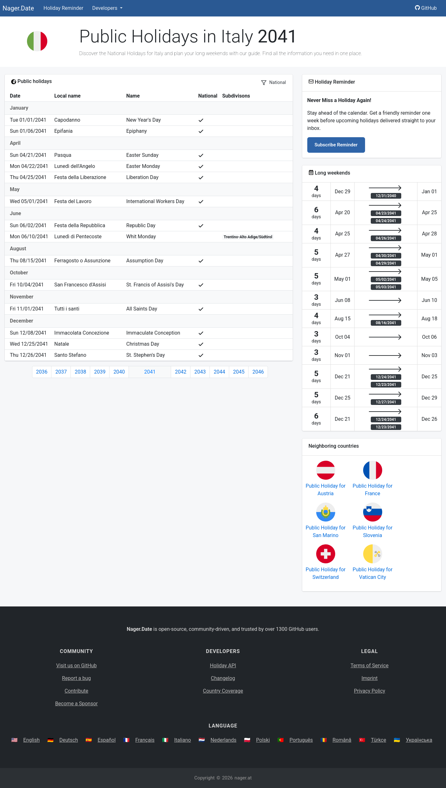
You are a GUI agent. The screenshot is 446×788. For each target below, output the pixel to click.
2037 (61, 372)
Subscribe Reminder (336, 145)
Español (106, 740)
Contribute (76, 691)
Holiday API (223, 666)
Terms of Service (369, 666)
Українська (419, 740)
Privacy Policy (369, 691)
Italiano (182, 740)
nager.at (243, 778)
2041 (150, 372)
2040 (119, 372)
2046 (258, 372)
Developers (105, 8)
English (31, 740)
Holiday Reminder (63, 8)
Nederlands (223, 740)
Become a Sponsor (76, 704)
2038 (80, 372)
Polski (263, 740)
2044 (219, 372)
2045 (238, 372)
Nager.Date (18, 8)
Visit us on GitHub (76, 666)
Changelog (223, 678)
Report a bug (76, 678)
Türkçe (378, 740)
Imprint (370, 678)
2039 (99, 372)
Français (145, 740)
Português (301, 740)
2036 (42, 372)
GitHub (426, 8)
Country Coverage (223, 691)
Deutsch (68, 740)
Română (341, 740)
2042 (180, 372)
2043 (200, 372)
